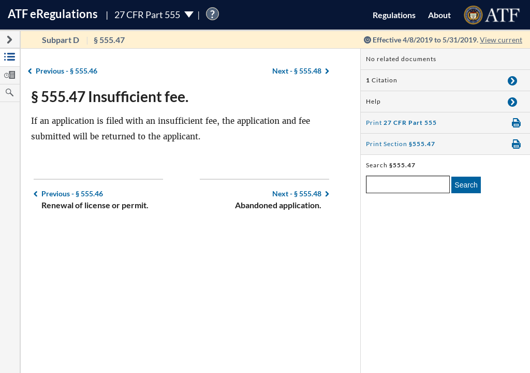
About (439, 15)
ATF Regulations (53, 14)
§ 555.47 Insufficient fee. (109, 96)
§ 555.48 (296, 70)
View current (501, 39)
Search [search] (465, 185)
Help (373, 101)
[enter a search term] (408, 184)
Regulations (394, 15)
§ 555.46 (66, 70)
